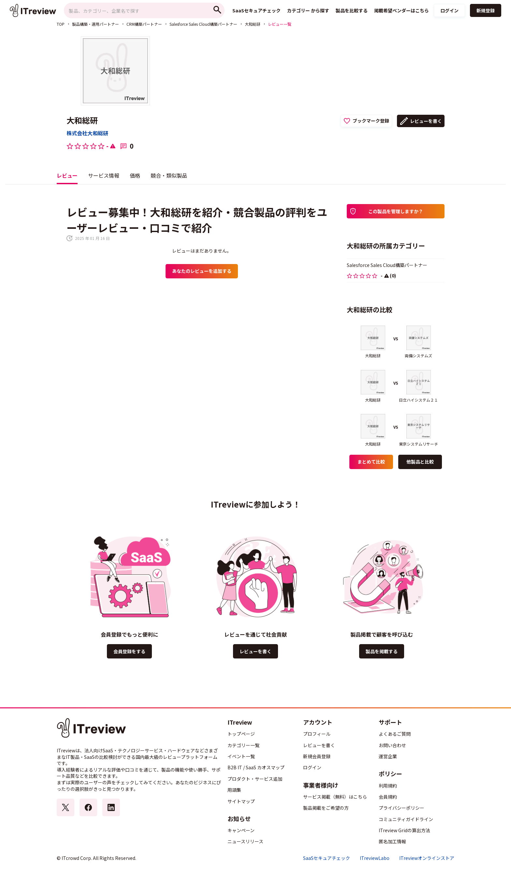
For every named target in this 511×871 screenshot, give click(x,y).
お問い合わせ (392, 745)
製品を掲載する (382, 651)
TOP (61, 24)
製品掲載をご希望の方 (326, 808)
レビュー (67, 175)
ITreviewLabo (374, 858)
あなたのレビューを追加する (201, 271)
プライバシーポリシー (401, 808)
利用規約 (388, 785)
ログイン (449, 10)
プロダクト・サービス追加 (254, 778)
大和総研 (252, 24)
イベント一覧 (241, 756)
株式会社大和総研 (87, 133)
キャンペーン (241, 830)
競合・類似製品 (169, 175)
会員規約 (388, 796)
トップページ (241, 734)
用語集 (234, 790)
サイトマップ (241, 801)
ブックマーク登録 (371, 120)
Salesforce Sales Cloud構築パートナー (203, 24)
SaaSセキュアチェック (326, 858)
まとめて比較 (371, 461)
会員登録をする (129, 651)
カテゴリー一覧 (243, 745)
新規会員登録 (316, 756)
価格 (135, 175)
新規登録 (485, 10)
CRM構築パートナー (144, 24)
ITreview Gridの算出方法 (404, 830)
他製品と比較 (420, 461)
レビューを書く (426, 121)
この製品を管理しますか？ (395, 211)
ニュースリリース (245, 841)
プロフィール (316, 734)
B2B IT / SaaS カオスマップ (256, 767)
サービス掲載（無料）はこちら (335, 796)
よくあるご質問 (395, 734)
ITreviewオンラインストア (426, 858)
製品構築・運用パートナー (95, 24)
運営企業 (388, 756)
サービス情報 (103, 175)
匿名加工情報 (392, 841)
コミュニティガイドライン (406, 819)
